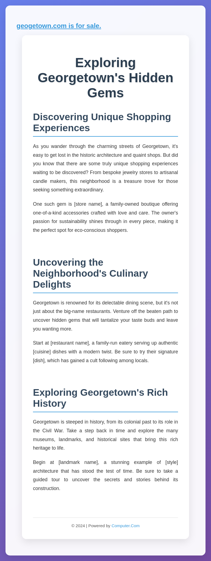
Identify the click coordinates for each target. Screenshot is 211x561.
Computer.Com (126, 525)
